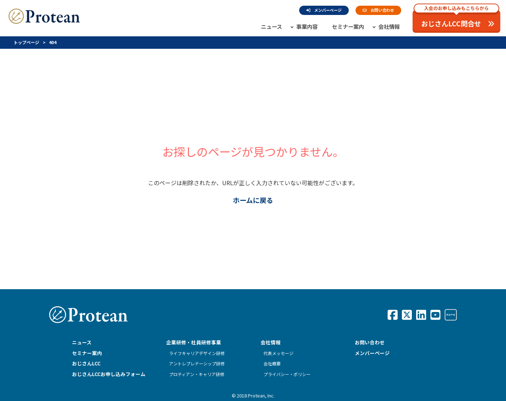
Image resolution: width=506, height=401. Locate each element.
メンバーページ (324, 10)
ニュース (271, 26)
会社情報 (389, 26)
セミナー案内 (348, 26)
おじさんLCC (86, 363)
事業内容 (307, 26)
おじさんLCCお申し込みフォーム (108, 373)
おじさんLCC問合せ (456, 19)
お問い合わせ (378, 10)
